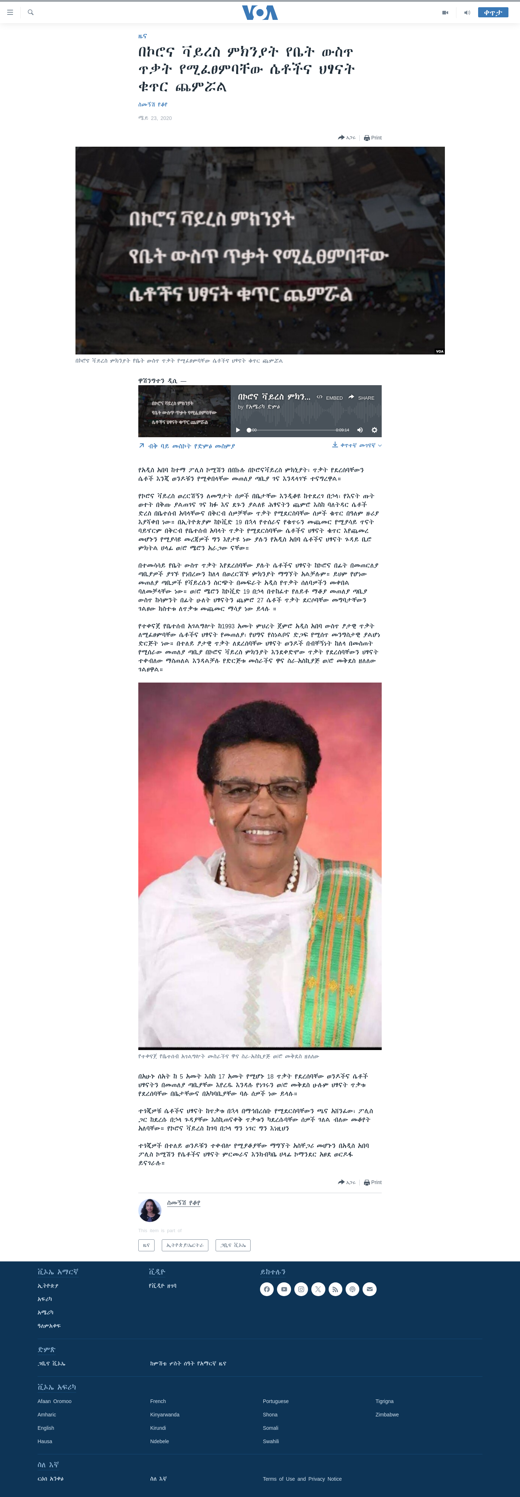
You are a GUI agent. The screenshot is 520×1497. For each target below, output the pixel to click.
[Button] (347, 138)
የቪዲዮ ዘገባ (163, 1286)
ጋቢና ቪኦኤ (51, 1363)
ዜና (142, 36)
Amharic (47, 1414)
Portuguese (276, 1401)
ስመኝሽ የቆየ (153, 105)
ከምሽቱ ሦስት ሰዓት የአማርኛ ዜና (188, 1363)
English (46, 1428)
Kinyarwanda (164, 1414)
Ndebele (159, 1441)
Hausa (45, 1441)
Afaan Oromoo (55, 1401)
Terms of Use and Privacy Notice (302, 1479)
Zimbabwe (387, 1414)
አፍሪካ (45, 1299)
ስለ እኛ (158, 1479)
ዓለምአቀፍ (49, 1326)
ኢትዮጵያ (48, 1286)
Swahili (271, 1441)
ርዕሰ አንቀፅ (51, 1479)
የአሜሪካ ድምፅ (263, 407)
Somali (270, 1428)
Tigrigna (385, 1401)
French (158, 1401)
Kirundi (158, 1428)
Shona (270, 1414)
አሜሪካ (45, 1312)
